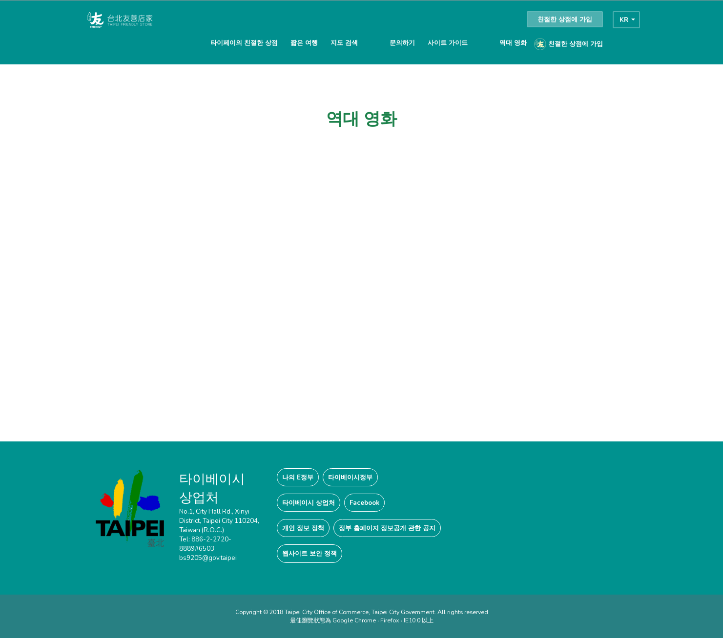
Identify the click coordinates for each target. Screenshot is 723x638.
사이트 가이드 (448, 42)
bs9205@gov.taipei (208, 557)
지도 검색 (344, 42)
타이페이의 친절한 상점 (244, 42)
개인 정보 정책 (303, 528)
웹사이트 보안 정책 (309, 553)
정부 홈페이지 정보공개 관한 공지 (387, 528)
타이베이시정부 (350, 477)
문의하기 (402, 42)
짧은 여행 (304, 42)
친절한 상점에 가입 (564, 19)
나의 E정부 (297, 477)
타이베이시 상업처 (308, 502)
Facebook (364, 502)
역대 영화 (513, 42)
